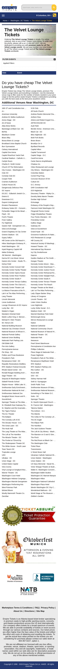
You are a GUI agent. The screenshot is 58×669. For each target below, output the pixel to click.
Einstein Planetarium (10, 205)
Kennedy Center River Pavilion (13, 276)
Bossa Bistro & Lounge (10, 141)
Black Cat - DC (36, 132)
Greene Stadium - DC (10, 235)
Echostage (35, 202)
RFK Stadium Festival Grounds (14, 367)
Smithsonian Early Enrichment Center (14, 387)
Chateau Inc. (36, 164)
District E (5, 196)
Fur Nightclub (7, 223)
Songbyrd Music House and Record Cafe (14, 396)
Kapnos (34, 255)
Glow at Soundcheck (39, 229)
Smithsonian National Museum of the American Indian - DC (43, 390)
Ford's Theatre (7, 217)
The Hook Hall (7, 429)
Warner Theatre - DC (10, 473)
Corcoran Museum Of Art (40, 179)
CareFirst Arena (37, 158)
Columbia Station (37, 173)
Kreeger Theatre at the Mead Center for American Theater (43, 288)
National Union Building (11, 337)
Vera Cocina (6, 467)
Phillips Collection (37, 349)
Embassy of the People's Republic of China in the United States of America (43, 205)
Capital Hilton (36, 149)
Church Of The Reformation (12, 167)
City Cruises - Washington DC (13, 170)
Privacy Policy (47, 608)
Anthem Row (36, 117)
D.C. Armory (35, 185)
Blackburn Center (8, 135)
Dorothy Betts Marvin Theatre (42, 196)
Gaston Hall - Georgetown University (14, 226)
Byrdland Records (38, 146)
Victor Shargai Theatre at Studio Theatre (43, 467)
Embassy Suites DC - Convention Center (14, 208)
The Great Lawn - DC (10, 426)
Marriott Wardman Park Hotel (42, 314)
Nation (33, 323)
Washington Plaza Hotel (40, 484)
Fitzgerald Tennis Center (40, 211)
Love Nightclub (36, 305)
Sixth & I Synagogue (39, 382)
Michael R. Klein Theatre (11, 320)
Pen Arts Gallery (8, 346)
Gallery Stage (36, 223)
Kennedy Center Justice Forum (43, 270)
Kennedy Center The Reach (41, 285)
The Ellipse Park (37, 423)
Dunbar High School (38, 199)
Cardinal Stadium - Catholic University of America (14, 158)
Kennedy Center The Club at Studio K (14, 285)
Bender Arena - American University (43, 129)
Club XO (5, 173)
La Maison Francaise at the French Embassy (14, 290)
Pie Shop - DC (7, 352)
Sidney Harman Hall (38, 379)
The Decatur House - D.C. (12, 423)
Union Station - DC (38, 461)
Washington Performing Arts (12, 484)
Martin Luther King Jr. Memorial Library (14, 317)
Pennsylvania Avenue (10, 349)
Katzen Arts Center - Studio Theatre (14, 261)
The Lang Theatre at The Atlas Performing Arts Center (14, 432)
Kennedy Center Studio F (11, 279)
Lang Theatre (7, 296)
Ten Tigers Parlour (9, 411)
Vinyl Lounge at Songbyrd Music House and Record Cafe (14, 470)
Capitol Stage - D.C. (38, 155)
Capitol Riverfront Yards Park (13, 155)
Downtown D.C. (8, 199)
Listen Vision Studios (39, 302)
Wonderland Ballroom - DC (41, 490)
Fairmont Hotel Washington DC (43, 208)
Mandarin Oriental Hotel (11, 314)
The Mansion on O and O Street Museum (43, 434)
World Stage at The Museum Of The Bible (43, 493)
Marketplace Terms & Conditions (17, 608)
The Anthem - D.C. (38, 411)
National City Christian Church (13, 329)
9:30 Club (34, 108)
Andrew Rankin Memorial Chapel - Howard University (43, 114)
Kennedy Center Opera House (13, 273)
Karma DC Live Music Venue (13, 258)
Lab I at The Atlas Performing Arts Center (43, 290)
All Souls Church (37, 111)
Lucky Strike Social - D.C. (40, 308)
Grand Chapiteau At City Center (14, 232)
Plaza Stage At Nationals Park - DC (43, 352)
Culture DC (35, 182)
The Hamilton (36, 426)
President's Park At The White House (43, 358)
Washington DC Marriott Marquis (43, 476)
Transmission (36, 449)
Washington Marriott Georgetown (14, 481)
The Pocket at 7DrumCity (11, 440)
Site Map (40, 611)
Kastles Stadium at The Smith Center (43, 258)
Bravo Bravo (35, 141)
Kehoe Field (6, 264)
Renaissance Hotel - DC (11, 361)
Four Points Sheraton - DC (41, 217)
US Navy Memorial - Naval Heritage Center (43, 464)
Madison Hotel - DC (38, 311)
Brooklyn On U (36, 144)
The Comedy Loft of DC (11, 420)
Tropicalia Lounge (9, 452)
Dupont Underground (10, 202)
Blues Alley (6, 138)
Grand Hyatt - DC (37, 232)
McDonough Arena (38, 317)
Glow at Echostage (9, 229)
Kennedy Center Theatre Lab (13, 288)
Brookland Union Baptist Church (14, 144)
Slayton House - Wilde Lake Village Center (14, 385)
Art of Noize (6, 123)
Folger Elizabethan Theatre (41, 214)
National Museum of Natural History (43, 332)
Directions (29, 611)
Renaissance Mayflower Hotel (42, 361)
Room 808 (35, 373)
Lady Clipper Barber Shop (41, 293)
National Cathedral (38, 326)
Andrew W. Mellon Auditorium (13, 117)
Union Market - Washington (41, 458)
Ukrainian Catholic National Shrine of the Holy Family (43, 455)
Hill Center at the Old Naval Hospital (14, 240)
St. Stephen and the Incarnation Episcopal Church (14, 408)
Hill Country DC (37, 240)
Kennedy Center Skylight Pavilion (43, 276)
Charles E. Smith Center (11, 164)
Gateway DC (36, 226)
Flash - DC (6, 214)
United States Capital (10, 464)
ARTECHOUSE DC (38, 123)
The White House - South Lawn (14, 446)
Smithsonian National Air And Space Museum (14, 390)
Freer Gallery (7, 220)
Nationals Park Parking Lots (12, 340)
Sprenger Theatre (37, 399)
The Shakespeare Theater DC (13, 443)
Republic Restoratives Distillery (14, 364)
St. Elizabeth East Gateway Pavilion (14, 405)
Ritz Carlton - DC (37, 370)
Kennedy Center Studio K (40, 279)
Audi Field (35, 126)
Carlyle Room (7, 161)
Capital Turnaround (38, 152)
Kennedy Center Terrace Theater (43, 282)
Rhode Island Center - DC (12, 370)
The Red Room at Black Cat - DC (43, 440)
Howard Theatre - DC (39, 246)
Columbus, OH (43, 15)
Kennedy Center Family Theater (14, 270)
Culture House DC (9, 185)
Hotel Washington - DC (10, 246)
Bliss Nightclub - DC (38, 135)
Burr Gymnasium (8, 146)
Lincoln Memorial (8, 299)
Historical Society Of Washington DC (43, 243)
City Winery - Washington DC (42, 170)
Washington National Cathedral (43, 481)
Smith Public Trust (38, 385)
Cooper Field (7, 179)
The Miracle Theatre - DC (11, 437)
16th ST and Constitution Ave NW (14, 108)
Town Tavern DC (8, 449)
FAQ (37, 608)
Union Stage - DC (8, 461)
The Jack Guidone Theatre (41, 429)
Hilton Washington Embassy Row (14, 243)
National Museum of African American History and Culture (14, 332)
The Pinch (35, 437)
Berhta (4, 132)
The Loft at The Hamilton (11, 434)
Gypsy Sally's (7, 238)
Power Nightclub (37, 355)
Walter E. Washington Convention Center (43, 470)
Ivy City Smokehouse (39, 252)
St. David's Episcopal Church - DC (43, 402)
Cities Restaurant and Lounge (42, 167)
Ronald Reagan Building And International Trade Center (14, 373)
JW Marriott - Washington (11, 255)
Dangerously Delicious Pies (12, 188)
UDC (4, 455)
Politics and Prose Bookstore (13, 355)
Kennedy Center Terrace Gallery (14, 282)
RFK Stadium (36, 364)
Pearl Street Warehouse (40, 343)
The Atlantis (35, 414)
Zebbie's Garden (37, 496)
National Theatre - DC (39, 335)
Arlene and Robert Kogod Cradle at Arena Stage (43, 120)
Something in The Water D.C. (42, 393)
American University (9, 114)
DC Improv (6, 191)
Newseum (35, 340)
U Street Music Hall (38, 452)
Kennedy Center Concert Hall (13, 267)
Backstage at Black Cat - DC (13, 129)
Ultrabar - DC (7, 458)
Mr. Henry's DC (7, 323)
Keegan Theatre (37, 261)
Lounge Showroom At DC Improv (14, 305)
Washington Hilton (38, 479)
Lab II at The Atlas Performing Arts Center (14, 293)
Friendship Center (38, 220)
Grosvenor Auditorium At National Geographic (43, 235)
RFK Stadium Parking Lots (41, 367)
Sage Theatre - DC (9, 376)
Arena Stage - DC (9, 120)
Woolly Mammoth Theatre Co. (13, 493)
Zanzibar (5, 496)
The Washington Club (39, 443)
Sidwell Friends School (10, 382)
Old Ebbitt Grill (7, 343)
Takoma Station (37, 408)
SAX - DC (34, 376)
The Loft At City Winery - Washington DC (43, 432)
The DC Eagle (36, 420)
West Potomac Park (9, 487)
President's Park (8, 358)
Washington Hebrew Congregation (14, 479)
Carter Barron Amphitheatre (41, 161)
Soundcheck (6, 399)
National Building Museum (12, 326)
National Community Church (41, 329)
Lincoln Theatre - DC (39, 299)
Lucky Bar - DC (8, 308)
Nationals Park (36, 337)
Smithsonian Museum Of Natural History (43, 387)
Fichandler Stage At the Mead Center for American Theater (14, 211)
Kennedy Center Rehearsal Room (43, 273)
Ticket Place (35, 446)
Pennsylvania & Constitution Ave (43, 346)
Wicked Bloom (7, 490)
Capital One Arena (9, 152)
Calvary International (10, 149)
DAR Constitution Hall (39, 188)
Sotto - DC (35, 396)
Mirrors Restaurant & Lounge (42, 320)
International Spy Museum (41, 249)
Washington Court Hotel (11, 476)
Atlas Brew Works (8, 126)
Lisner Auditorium (8, 302)
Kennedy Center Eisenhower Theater (43, 267)
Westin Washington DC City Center (43, 487)
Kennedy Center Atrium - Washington (43, 264)
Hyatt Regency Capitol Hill (12, 249)
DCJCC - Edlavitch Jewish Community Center (14, 193)
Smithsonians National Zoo (12, 393)
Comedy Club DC (8, 176)
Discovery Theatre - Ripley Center (43, 193)
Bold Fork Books (37, 138)
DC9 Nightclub (36, 191)
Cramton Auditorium (9, 182)
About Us (18, 611)
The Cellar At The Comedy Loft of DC (43, 417)
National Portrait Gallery (11, 335)
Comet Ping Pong (37, 176)
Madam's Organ (8, 311)
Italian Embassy (8, 252)
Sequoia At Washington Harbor (14, 379)
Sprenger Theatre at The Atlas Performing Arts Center (14, 402)
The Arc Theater (8, 414)
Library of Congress (38, 296)
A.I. (3, 111)
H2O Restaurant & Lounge (41, 238)
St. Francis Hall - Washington (42, 405)
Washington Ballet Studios (41, 473)
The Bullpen (6, 417)
